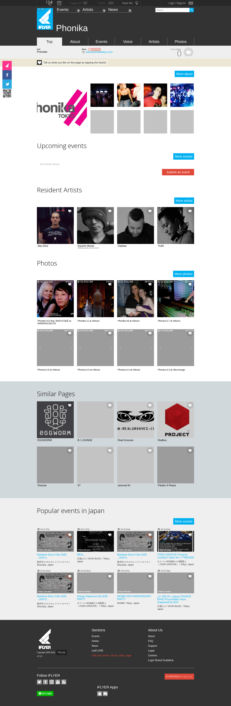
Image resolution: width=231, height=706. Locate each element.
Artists (87, 9)
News (113, 9)
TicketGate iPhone (105, 693)
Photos (181, 41)
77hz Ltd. (61, 652)
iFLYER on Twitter (39, 682)
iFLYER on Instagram (51, 682)
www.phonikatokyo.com (99, 52)
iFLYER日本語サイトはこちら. (179, 676)
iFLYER (45, 639)
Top (49, 41)
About (75, 41)
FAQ (150, 641)
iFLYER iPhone (99, 693)
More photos (184, 274)
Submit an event (178, 172)
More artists (184, 200)
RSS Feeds (63, 682)
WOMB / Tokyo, (128, 603)
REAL (80, 554)
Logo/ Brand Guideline (161, 660)
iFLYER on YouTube (57, 682)
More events (184, 156)
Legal (151, 650)
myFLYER (97, 650)
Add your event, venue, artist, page (111, 655)
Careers (152, 655)
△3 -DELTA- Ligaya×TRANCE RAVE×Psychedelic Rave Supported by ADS (174, 599)
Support (152, 645)
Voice (128, 41)
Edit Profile (96, 49)
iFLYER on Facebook (45, 682)
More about (184, 74)
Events (62, 9)
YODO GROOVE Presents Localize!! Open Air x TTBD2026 (175, 556)
